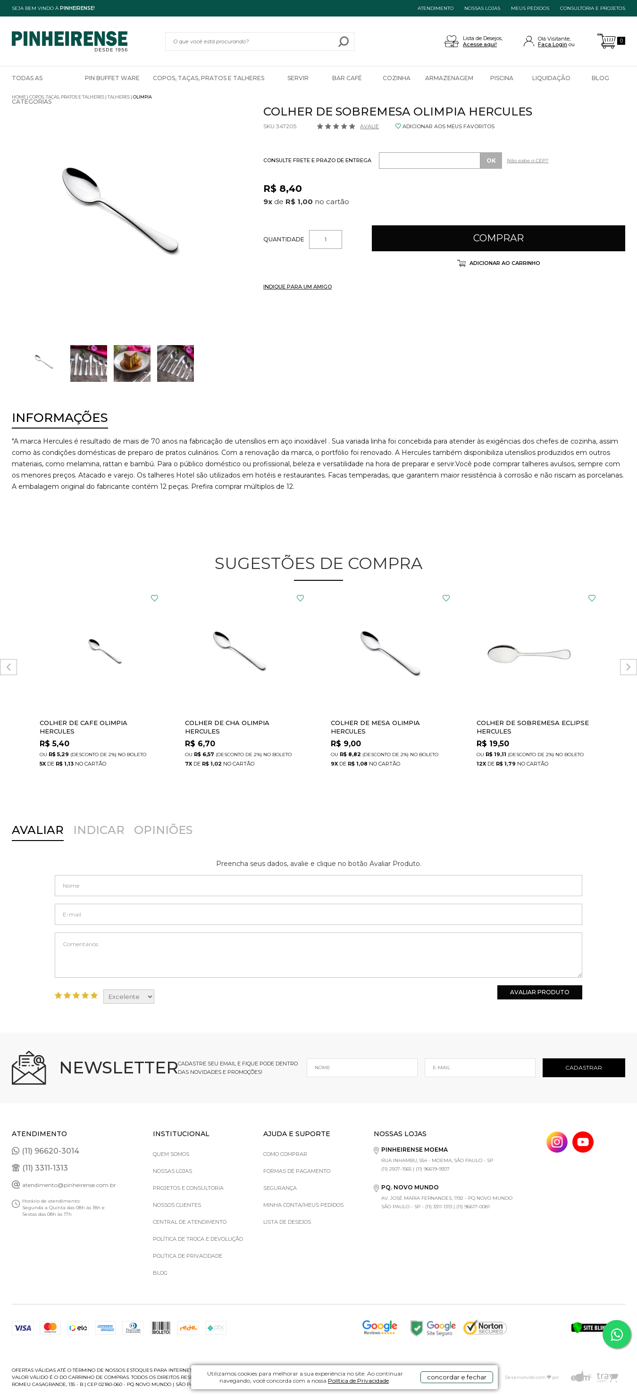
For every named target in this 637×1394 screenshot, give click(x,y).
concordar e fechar (456, 1377)
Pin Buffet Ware (112, 78)
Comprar (498, 238)
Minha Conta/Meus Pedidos (303, 1205)
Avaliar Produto (540, 992)
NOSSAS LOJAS (482, 8)
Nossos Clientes (177, 1205)
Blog (600, 78)
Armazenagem (449, 78)
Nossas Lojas (172, 1171)
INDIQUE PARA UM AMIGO (297, 286)
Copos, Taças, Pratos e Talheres (208, 78)
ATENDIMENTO (435, 8)
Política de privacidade (187, 1256)
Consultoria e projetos (592, 8)
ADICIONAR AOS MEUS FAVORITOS (448, 126)
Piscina (501, 78)
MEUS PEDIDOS (530, 8)
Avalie (369, 126)
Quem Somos (171, 1154)
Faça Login (552, 44)
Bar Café (347, 78)
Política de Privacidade (358, 1380)
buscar (343, 41)
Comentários (318, 955)
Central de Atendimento (189, 1222)
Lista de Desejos (287, 1222)
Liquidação (551, 78)
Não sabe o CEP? (527, 160)
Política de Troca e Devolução (198, 1239)
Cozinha (397, 78)
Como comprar (285, 1154)
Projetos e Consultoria (188, 1188)
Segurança (280, 1188)
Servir (298, 78)
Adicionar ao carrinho (504, 263)
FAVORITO (154, 598)
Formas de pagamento (296, 1171)
